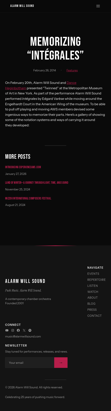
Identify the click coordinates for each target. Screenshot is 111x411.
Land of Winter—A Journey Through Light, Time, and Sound (36, 183)
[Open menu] (98, 6)
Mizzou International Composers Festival (28, 199)
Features (72, 70)
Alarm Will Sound (22, 6)
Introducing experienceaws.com (23, 167)
